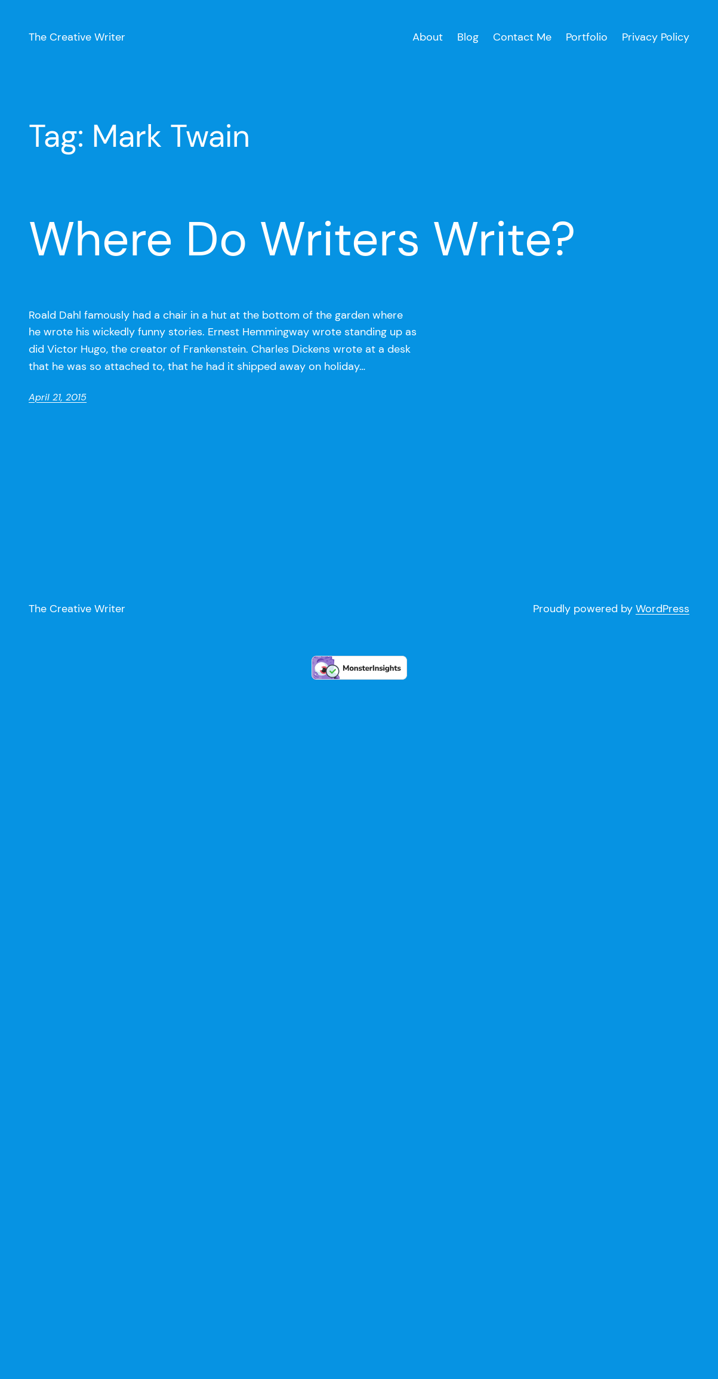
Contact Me (522, 37)
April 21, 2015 (58, 397)
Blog (468, 37)
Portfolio (587, 37)
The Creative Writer (77, 37)
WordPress (662, 608)
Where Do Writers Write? (302, 239)
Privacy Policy (655, 37)
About (427, 37)
